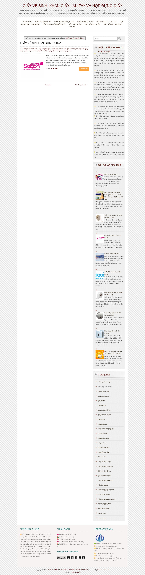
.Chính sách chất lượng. (68, 534)
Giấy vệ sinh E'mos (110, 174)
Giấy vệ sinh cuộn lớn (64, 22)
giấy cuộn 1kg (103, 424)
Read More (84, 69)
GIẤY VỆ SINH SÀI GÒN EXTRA (40, 43)
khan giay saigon (67, 51)
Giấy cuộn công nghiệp (106, 429)
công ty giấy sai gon (104, 382)
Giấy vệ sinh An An (43, 22)
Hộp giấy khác (75, 24)
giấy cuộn (101, 419)
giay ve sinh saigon (104, 415)
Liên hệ (71, 27)
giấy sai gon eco (103, 447)
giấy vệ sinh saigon (55, 51)
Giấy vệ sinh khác (92, 24)
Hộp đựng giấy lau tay (106, 22)
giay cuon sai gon (72, 49)
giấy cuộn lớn (102, 433)
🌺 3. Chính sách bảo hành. (66, 539)
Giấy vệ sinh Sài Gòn (112, 24)
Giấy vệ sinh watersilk (105, 480)
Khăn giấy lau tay (85, 22)
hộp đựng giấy (103, 485)
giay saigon (102, 405)
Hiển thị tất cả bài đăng (74, 38)
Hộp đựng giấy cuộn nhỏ (54, 24)
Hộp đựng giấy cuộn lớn (106, 490)
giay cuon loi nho (61, 49)
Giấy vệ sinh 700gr (104, 461)
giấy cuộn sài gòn (104, 438)
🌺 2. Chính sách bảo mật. (66, 537)
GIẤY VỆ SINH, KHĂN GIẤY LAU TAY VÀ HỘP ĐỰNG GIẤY (72, 6)
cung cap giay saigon (48, 49)
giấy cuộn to (102, 443)
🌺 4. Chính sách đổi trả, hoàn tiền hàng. (70, 541)
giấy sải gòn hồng (43, 51)
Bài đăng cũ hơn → (81, 85)
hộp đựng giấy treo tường (106, 499)
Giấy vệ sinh (102, 457)
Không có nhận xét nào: (30, 49)
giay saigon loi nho (31, 51)
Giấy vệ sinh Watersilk (111, 254)
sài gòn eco (102, 513)
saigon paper (102, 518)
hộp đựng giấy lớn (104, 494)
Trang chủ (27, 22)
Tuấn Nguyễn (76, 572)
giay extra (81, 49)
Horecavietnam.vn (103, 570)
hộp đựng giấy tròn (104, 504)
